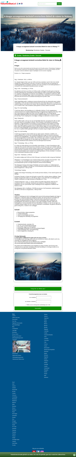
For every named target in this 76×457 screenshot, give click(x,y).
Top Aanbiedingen (16, 324)
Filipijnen (46, 360)
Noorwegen (14, 413)
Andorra (46, 316)
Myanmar (14, 410)
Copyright (14, 330)
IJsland (45, 373)
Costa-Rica (46, 340)
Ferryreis (38, 55)
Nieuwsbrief (14, 319)
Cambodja (46, 331)
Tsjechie (14, 434)
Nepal (13, 411)
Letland (13, 393)
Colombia (46, 338)
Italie (13, 384)
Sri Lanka (14, 426)
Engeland (46, 357)
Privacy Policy (15, 334)
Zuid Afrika (14, 443)
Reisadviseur (15, 353)
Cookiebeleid (15, 328)
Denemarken (46, 347)
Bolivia (45, 323)
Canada (45, 332)
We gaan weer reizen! (16, 336)
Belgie (45, 321)
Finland (45, 362)
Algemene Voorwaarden (17, 323)
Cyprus (45, 345)
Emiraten (46, 355)
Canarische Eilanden (48, 334)
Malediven (14, 400)
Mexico (13, 408)
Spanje (13, 424)
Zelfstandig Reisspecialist (17, 337)
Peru (13, 419)
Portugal (14, 421)
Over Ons (14, 321)
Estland (45, 358)
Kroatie (13, 391)
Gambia (45, 366)
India (45, 375)
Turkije (13, 437)
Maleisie (14, 402)
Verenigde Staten (15, 439)
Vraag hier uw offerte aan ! (38, 288)
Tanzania (14, 430)
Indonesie (46, 377)
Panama (14, 417)
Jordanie (14, 387)
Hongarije (46, 370)
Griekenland (46, 368)
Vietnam (14, 441)
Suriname (14, 428)
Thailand (14, 432)
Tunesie (14, 435)
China (45, 336)
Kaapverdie (14, 389)
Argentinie (46, 318)
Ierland (45, 371)
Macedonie (14, 398)
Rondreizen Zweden (28, 55)
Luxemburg (14, 397)
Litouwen (14, 395)
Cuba (45, 342)
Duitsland (46, 351)
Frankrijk (46, 364)
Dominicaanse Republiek (49, 349)
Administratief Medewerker (18, 359)
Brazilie (45, 327)
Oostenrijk (14, 415)
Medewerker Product (16, 355)
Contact (14, 315)
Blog (13, 326)
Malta (13, 404)
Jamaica (14, 385)
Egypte (45, 353)
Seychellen (14, 422)
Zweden (19, 55)
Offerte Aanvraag (15, 317)
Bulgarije (46, 329)
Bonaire (45, 325)
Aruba (45, 320)
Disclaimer (14, 332)
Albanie (45, 314)
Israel (13, 382)
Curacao (46, 344)
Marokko (14, 406)
